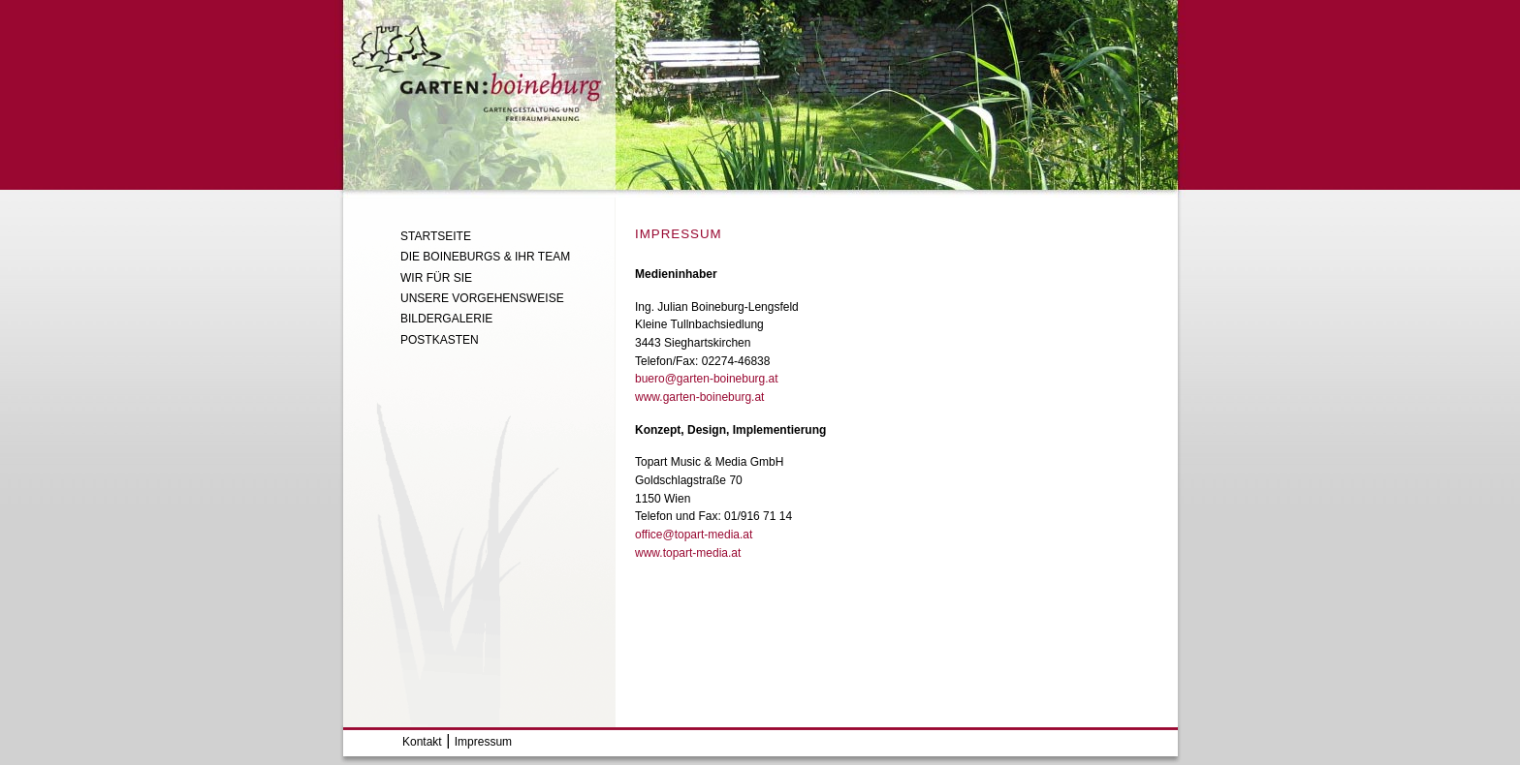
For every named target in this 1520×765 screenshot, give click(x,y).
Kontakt (422, 742)
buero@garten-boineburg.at (706, 378)
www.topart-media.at (688, 553)
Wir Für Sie (436, 278)
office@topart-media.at (693, 534)
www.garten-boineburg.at (699, 397)
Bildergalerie (446, 318)
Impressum (483, 742)
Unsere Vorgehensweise (482, 298)
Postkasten (439, 340)
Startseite (435, 236)
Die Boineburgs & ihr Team (485, 256)
